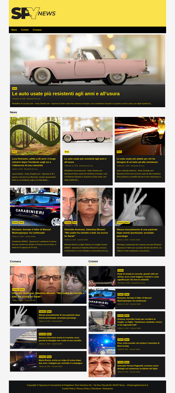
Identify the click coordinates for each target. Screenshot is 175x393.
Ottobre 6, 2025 (17, 169)
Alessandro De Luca (33, 99)
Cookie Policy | (69, 388)
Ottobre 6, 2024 (123, 372)
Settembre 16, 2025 (19, 99)
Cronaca (37, 30)
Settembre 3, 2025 (123, 166)
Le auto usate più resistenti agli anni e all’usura (66, 93)
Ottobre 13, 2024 (18, 236)
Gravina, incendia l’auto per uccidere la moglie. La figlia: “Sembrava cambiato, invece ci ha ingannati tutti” (139, 322)
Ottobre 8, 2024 (123, 349)
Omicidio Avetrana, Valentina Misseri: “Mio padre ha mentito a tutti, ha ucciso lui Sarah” (86, 232)
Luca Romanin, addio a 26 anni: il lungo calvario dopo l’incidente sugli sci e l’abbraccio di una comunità (34, 162)
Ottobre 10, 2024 (44, 366)
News (14, 30)
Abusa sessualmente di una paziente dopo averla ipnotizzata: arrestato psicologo (137, 232)
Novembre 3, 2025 (124, 283)
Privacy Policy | (84, 388)
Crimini (25, 30)
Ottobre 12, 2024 (70, 240)
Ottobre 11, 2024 (44, 344)
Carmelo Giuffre (30, 236)
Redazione (108, 388)
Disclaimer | (97, 388)
